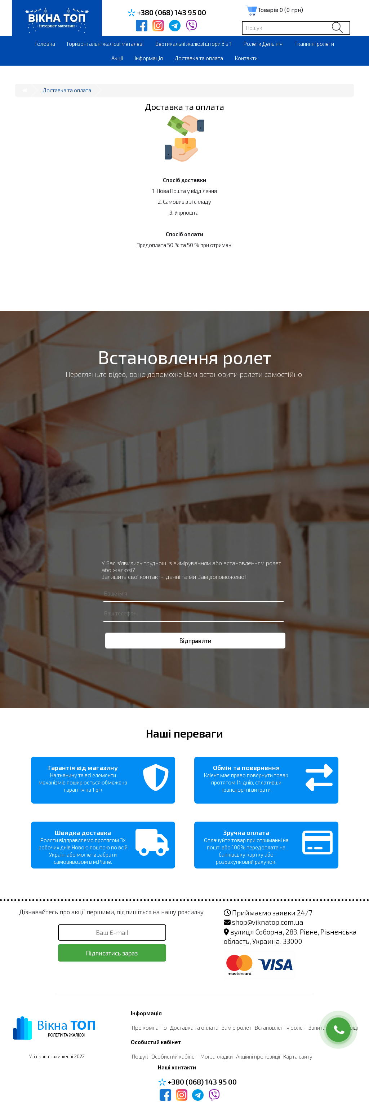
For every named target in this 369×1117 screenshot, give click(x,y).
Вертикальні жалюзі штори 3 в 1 (193, 43)
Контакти (246, 58)
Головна (45, 43)
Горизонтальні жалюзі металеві (105, 43)
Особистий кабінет (174, 1056)
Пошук (140, 1056)
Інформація (149, 58)
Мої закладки (216, 1056)
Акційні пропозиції (258, 1056)
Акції (117, 58)
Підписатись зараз (112, 953)
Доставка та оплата (199, 58)
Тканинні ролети (314, 43)
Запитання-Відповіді (333, 1027)
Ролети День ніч (263, 43)
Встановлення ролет (280, 1027)
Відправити (195, 640)
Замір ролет (237, 1027)
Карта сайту (297, 1056)
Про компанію (149, 1027)
